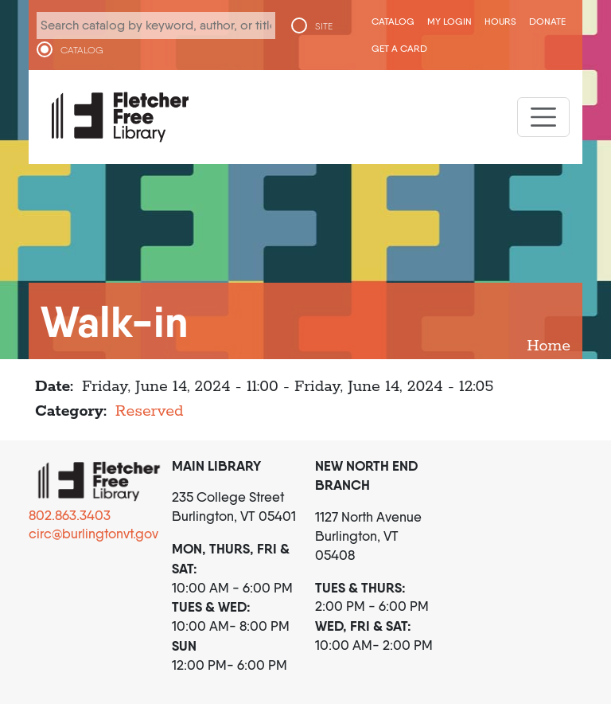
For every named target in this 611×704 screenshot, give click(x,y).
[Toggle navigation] (543, 117)
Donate (547, 21)
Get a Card (399, 48)
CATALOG (81, 50)
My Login (449, 21)
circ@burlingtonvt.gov (93, 534)
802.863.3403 (70, 515)
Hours (500, 21)
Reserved (149, 411)
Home (548, 346)
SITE (324, 26)
